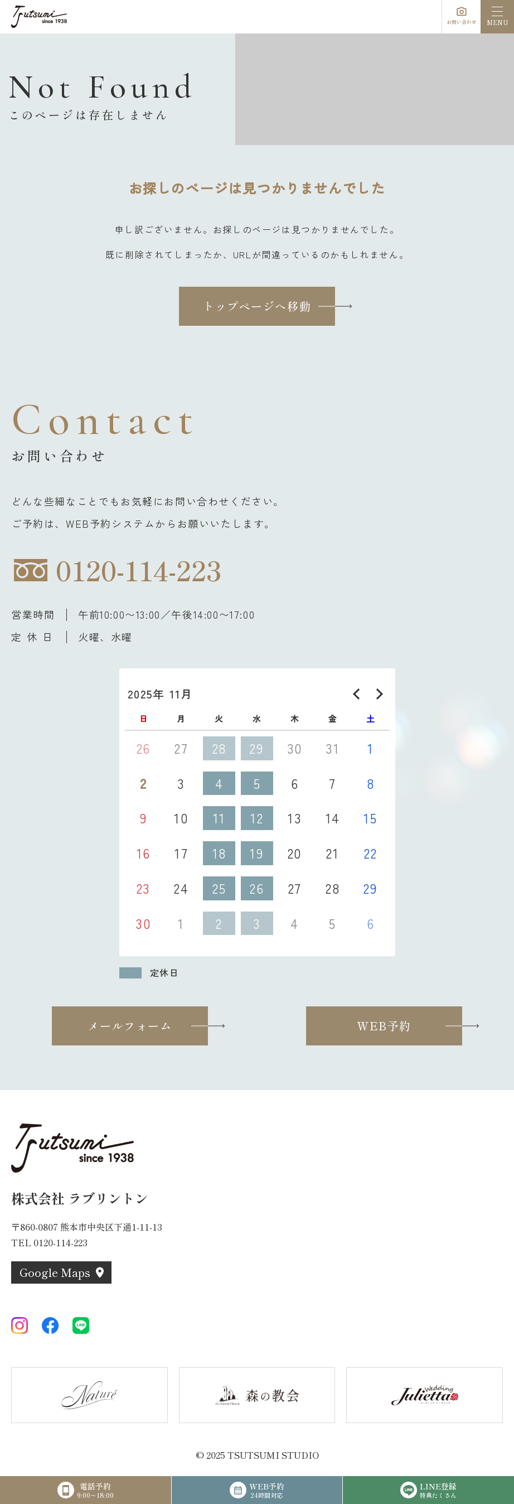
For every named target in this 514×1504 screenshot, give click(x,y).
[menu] (497, 16)
